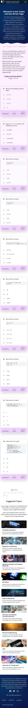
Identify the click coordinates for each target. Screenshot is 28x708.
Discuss (14, 113)
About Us (4, 700)
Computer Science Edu (10, 1)
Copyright (18, 700)
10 (4, 495)
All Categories (9, 46)
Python (15, 46)
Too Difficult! (23, 112)
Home (4, 46)
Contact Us (11, 700)
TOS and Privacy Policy (7, 705)
